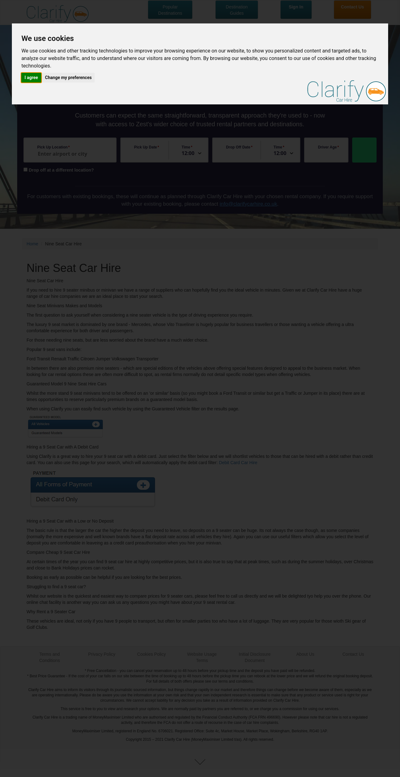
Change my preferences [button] (68, 77)
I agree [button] (31, 77)
